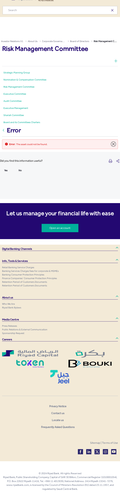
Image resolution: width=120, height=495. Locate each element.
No (20, 170)
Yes (5, 170)
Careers (7, 339)
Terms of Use (110, 442)
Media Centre (10, 319)
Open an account (59, 228)
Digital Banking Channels (17, 249)
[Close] (113, 144)
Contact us (57, 413)
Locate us (58, 420)
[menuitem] (16, 72)
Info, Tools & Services (15, 261)
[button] (60, 249)
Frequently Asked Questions (58, 427)
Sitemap (95, 442)
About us (7, 297)
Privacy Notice (57, 406)
